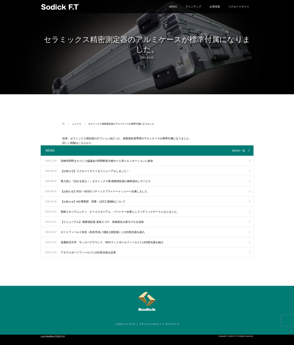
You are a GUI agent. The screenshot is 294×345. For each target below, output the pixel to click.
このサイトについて (125, 324)
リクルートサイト (238, 6)
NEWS (173, 6)
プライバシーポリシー (150, 324)
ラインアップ (193, 6)
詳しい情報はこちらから (76, 142)
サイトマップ (172, 324)
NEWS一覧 (238, 150)
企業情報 (214, 6)
